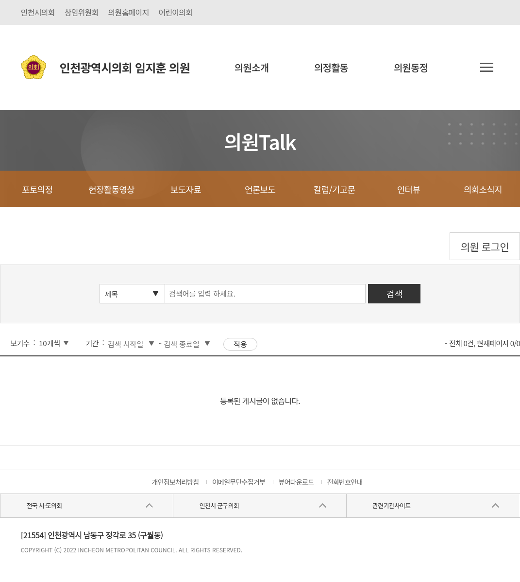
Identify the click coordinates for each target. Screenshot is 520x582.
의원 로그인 (485, 246)
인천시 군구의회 (219, 505)
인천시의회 (38, 12)
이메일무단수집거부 (238, 482)
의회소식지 (483, 189)
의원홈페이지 (128, 12)
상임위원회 (82, 12)
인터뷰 (408, 189)
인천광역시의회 (125, 67)
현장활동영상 (111, 189)
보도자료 (185, 189)
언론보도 (260, 189)
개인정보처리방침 (175, 482)
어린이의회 (175, 12)
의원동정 (411, 67)
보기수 (19, 343)
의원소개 (252, 67)
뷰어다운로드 (296, 482)
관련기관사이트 (391, 505)
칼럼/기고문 (334, 189)
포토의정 (37, 189)
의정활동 (331, 67)
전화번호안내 (345, 482)
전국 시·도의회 (44, 505)
